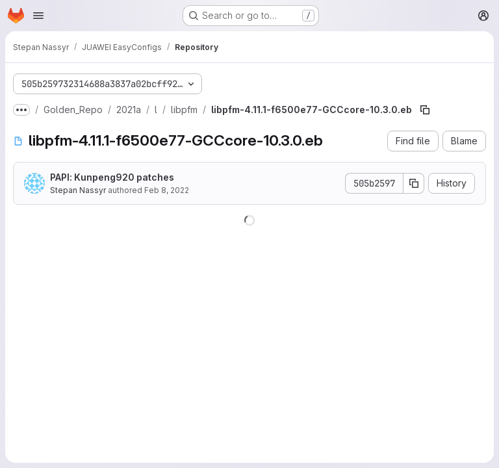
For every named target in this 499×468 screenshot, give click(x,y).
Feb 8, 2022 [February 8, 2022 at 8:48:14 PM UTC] (166, 190)
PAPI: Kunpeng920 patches (112, 177)
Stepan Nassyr (78, 190)
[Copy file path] (425, 109)
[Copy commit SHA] (413, 183)
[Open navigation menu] (38, 15)
